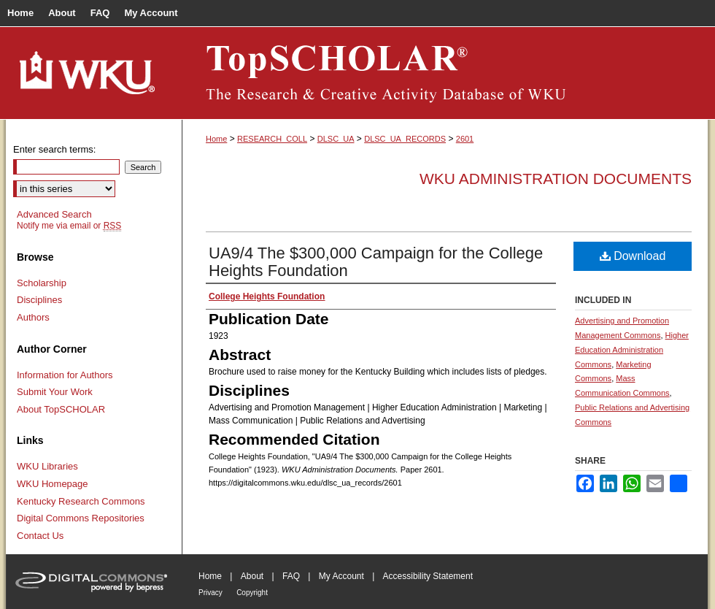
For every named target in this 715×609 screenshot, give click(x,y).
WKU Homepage (52, 483)
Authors (33, 317)
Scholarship (41, 282)
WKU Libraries (47, 466)
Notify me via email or (69, 226)
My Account (341, 576)
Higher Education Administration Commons (632, 350)
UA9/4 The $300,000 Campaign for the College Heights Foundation (376, 262)
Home (216, 138)
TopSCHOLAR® (445, 73)
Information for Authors (65, 374)
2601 (465, 138)
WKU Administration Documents (556, 178)
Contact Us (40, 535)
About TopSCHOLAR (61, 409)
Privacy (210, 593)
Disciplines (39, 299)
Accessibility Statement (428, 576)
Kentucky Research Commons (81, 501)
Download (633, 256)
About (252, 576)
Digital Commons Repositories (80, 518)
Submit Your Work (55, 391)
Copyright (252, 593)
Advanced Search (54, 214)
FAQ (291, 576)
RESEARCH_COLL (272, 138)
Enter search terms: (54, 149)
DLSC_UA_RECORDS (405, 138)
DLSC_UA (336, 138)
